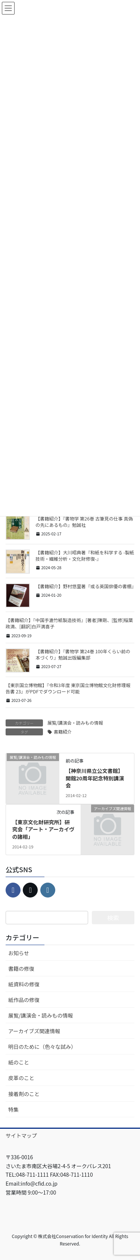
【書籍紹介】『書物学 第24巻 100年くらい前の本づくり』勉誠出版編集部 (82, 654)
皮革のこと (21, 1078)
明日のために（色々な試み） (42, 1046)
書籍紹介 (63, 731)
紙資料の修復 (24, 984)
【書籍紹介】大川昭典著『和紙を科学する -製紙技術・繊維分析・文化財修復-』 (84, 555)
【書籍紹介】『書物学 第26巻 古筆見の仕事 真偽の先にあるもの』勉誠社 (84, 521)
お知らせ (18, 953)
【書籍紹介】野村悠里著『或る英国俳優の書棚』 (85, 586)
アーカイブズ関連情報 (34, 1031)
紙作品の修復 (24, 999)
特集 (13, 1109)
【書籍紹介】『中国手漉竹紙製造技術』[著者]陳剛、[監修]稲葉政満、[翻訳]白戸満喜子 (69, 623)
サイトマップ (21, 1135)
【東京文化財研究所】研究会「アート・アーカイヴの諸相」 (43, 829)
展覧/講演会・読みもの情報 (75, 722)
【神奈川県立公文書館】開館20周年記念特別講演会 (95, 778)
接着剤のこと (24, 1094)
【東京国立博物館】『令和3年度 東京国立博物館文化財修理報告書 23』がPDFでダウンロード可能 (68, 688)
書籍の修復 (21, 968)
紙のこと (18, 1062)
